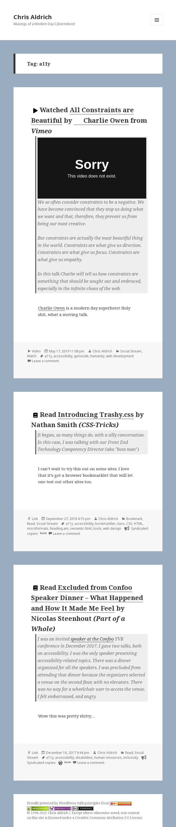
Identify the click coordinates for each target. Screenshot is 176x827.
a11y (48, 356)
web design (112, 528)
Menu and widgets (156, 25)
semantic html (81, 528)
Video (36, 351)
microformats (37, 528)
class (121, 523)
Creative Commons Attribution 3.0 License (108, 817)
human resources (108, 757)
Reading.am (59, 528)
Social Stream (130, 351)
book (43, 533)
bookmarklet (105, 523)
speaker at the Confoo (92, 639)
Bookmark (134, 518)
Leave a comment (45, 361)
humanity (97, 356)
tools (97, 528)
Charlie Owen (101, 120)
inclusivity (130, 757)
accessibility (63, 356)
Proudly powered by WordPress (52, 803)
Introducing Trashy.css (96, 414)
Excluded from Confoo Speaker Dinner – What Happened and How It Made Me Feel (87, 597)
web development (120, 356)
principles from (108, 803)
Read (31, 523)
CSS (129, 523)
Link (35, 518)
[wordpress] (60, 762)
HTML (138, 523)
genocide (81, 356)
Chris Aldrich (33, 17)
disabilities (84, 757)
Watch (31, 356)
